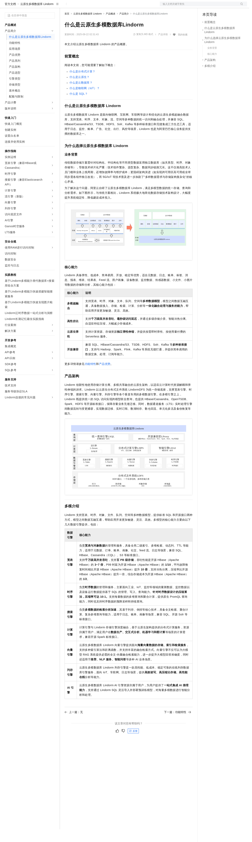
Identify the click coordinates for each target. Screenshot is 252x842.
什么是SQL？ (79, 106)
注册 (226, 6)
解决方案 (64, 6)
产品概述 (110, 26)
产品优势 (105, 376)
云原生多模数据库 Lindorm (36, 16)
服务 (117, 6)
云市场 (97, 6)
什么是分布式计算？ (82, 84)
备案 (206, 6)
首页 (67, 26)
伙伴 (108, 6)
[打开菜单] (6, 6)
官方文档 (10, 16)
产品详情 (163, 47)
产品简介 (124, 26)
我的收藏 (182, 47)
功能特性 (90, 376)
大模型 (41, 6)
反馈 (133, 743)
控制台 (216, 6)
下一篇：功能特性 (177, 724)
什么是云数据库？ (81, 95)
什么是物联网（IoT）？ (85, 100)
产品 (52, 6)
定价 (86, 6)
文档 (198, 6)
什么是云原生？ (80, 89)
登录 (240, 6)
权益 (76, 6)
